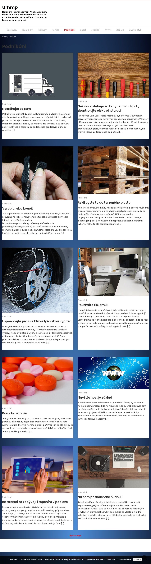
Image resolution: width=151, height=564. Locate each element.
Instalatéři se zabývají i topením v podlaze (35, 502)
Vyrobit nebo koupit (17, 208)
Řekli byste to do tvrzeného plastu (104, 202)
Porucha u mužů (14, 413)
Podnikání (69, 30)
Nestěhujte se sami (17, 109)
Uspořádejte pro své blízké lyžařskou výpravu (37, 321)
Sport (83, 30)
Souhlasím (137, 559)
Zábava (120, 30)
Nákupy (42, 30)
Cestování (12, 30)
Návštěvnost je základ (95, 397)
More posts (75, 536)
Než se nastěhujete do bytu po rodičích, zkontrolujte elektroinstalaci (108, 108)
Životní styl (135, 30)
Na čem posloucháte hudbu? (100, 497)
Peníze (55, 30)
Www (108, 30)
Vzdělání (95, 30)
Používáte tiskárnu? (93, 305)
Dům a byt (27, 30)
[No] (147, 559)
